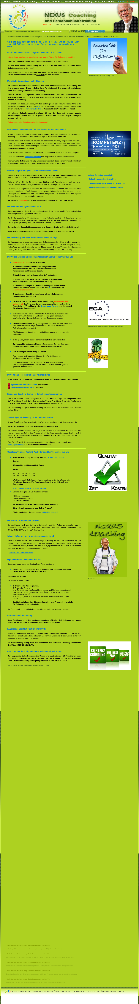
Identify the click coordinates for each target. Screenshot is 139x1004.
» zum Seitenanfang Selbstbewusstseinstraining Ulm (28, 665)
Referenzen (93, 31)
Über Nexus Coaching (14, 31)
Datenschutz (80, 25)
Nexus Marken (78, 31)
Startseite (11, 37)
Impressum (62, 25)
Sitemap (96, 25)
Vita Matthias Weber (32, 31)
